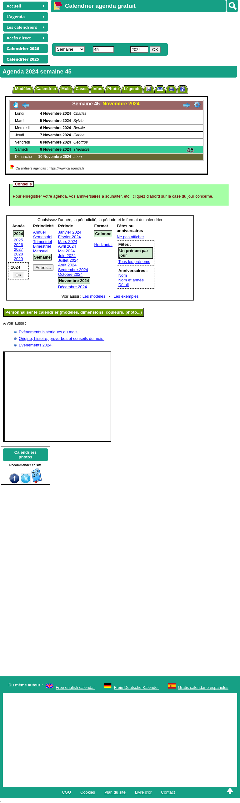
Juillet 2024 (68, 260)
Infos (97, 88)
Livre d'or (143, 792)
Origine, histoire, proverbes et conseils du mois (61, 338)
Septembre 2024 (73, 269)
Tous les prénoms (134, 261)
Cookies (87, 792)
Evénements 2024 (35, 345)
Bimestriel (42, 246)
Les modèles (94, 296)
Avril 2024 (67, 246)
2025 (18, 240)
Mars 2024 (67, 241)
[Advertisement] (142, 27)
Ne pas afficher (130, 237)
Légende (132, 88)
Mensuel (40, 251)
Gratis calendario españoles (203, 687)
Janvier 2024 (69, 232)
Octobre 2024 (70, 274)
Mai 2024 (66, 251)
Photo (113, 88)
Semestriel (42, 237)
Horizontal (103, 244)
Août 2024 (67, 265)
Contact (168, 792)
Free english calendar (75, 687)
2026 (18, 244)
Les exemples (125, 296)
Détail (123, 284)
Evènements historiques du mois (48, 332)
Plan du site (115, 792)
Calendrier (46, 88)
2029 (18, 258)
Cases (82, 88)
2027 (18, 249)
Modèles (23, 88)
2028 (18, 254)
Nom (122, 275)
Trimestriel (42, 241)
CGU (66, 792)
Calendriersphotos (25, 454)
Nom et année (131, 280)
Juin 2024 (67, 255)
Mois (66, 88)
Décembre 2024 (72, 287)
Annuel (39, 232)
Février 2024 (69, 237)
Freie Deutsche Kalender (136, 687)
